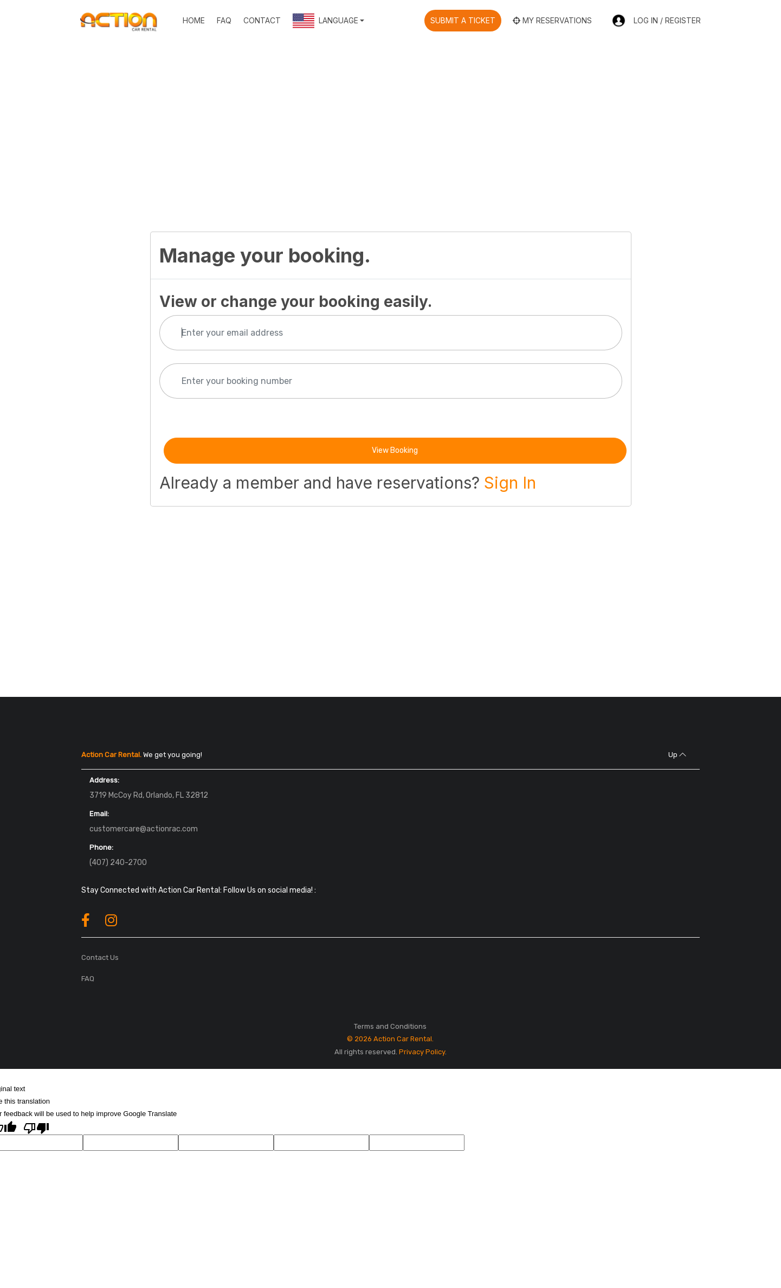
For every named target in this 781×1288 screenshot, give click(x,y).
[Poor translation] (36, 1127)
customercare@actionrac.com (143, 829)
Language (325, 20)
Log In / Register (656, 21)
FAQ (224, 20)
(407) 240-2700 (118, 862)
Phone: (101, 847)
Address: (104, 780)
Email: (99, 814)
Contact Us (100, 957)
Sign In (510, 482)
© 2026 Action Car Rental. (390, 1039)
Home (194, 20)
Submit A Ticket (462, 20)
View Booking (395, 450)
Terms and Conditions (390, 1026)
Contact (262, 20)
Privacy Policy (422, 1052)
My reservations (552, 20)
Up (677, 755)
